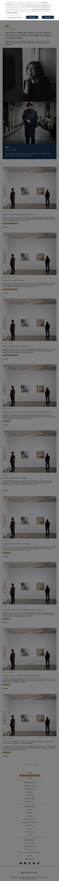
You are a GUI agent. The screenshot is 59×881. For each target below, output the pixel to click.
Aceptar (48, 15)
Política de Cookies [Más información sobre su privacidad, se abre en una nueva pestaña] (12, 10)
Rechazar (32, 15)
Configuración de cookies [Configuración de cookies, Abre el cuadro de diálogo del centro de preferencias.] (14, 15)
